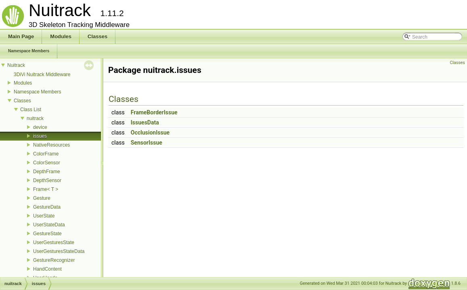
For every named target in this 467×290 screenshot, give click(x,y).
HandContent (47, 269)
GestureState (47, 233)
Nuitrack (16, 65)
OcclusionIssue (150, 132)
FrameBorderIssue (154, 112)
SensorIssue (146, 142)
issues (40, 136)
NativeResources (51, 145)
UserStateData (49, 225)
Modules (23, 83)
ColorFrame (46, 154)
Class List (30, 109)
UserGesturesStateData (58, 251)
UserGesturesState (53, 242)
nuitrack (35, 118)
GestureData (47, 207)
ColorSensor (46, 163)
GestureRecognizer (54, 260)
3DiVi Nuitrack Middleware (42, 74)
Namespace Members (37, 92)
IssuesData (145, 122)
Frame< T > (45, 189)
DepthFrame (46, 171)
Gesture (41, 198)
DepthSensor (47, 180)
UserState (43, 216)
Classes (22, 101)
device (40, 127)
